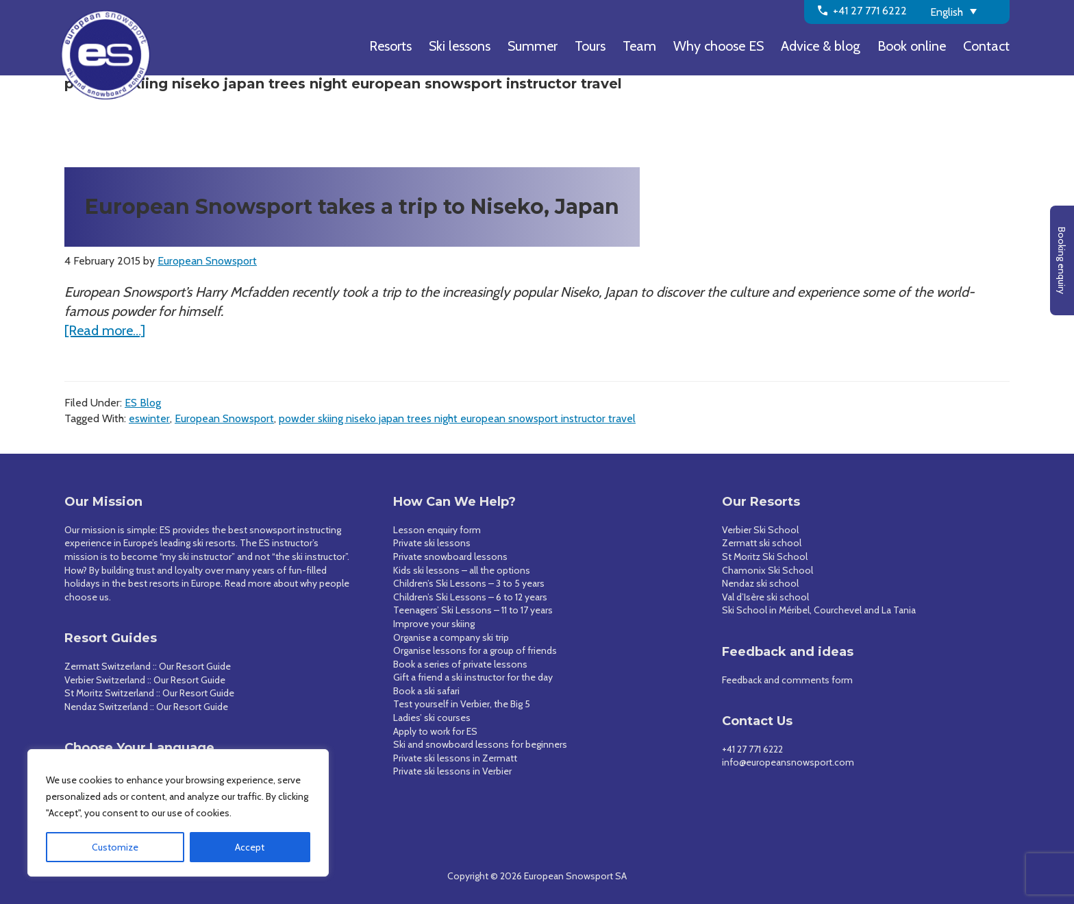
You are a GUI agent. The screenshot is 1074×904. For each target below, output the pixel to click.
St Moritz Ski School (765, 556)
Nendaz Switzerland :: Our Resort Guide (146, 706)
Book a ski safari (426, 691)
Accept (249, 847)
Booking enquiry (1062, 260)
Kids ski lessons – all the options (461, 570)
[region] (178, 813)
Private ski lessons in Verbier (452, 771)
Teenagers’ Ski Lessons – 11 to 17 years (473, 610)
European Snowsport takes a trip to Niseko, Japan (352, 206)
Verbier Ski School (760, 530)
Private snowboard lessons (450, 556)
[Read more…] (104, 330)
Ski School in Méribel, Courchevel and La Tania (819, 610)
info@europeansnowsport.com (788, 762)
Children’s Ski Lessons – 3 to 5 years (469, 583)
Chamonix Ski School (767, 570)
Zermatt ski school (761, 543)
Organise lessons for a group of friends (475, 650)
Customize (115, 847)
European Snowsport (224, 418)
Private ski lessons (432, 543)
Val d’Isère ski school (765, 597)
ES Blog (143, 402)
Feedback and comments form (787, 680)
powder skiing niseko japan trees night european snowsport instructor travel (457, 418)
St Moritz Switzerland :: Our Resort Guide (149, 693)
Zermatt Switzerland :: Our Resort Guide (147, 666)
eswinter (149, 418)
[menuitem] (965, 11)
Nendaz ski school (760, 583)
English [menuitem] (946, 12)
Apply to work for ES (435, 731)
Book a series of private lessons (460, 664)
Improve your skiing (434, 624)
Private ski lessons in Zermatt (455, 758)
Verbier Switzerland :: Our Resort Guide (144, 680)
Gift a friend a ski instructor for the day (473, 677)
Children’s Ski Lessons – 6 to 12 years (470, 597)
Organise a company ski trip (451, 637)
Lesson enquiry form (437, 530)
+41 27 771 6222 (752, 749)
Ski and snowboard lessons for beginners (480, 744)
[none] (965, 11)
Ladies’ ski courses (432, 717)
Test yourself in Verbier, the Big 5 (461, 704)
